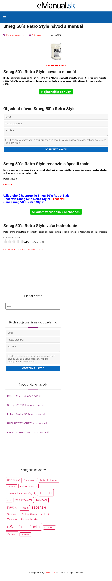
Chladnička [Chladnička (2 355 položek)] (13, 482)
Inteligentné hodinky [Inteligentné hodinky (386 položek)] (28, 488)
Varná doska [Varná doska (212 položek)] (49, 529)
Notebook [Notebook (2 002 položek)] (41, 502)
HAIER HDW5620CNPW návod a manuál (27, 425)
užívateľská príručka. (34, 250)
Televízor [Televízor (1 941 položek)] (12, 521)
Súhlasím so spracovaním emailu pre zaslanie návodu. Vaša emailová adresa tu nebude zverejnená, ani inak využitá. (55, 142)
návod (13, 250)
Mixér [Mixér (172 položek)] (9, 502)
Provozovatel (49, 574)
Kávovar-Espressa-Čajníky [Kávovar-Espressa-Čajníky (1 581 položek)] (22, 495)
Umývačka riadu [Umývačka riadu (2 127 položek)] (30, 521)
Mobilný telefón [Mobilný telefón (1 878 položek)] (24, 502)
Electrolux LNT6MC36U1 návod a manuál (28, 434)
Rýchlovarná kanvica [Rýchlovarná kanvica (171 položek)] (29, 516)
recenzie (21, 250)
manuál (6, 250)
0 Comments (38, 35)
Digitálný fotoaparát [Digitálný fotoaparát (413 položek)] (49, 482)
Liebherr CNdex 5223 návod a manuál (26, 416)
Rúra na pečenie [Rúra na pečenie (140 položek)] (12, 516)
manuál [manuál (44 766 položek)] (46, 495)
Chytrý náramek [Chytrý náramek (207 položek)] (30, 482)
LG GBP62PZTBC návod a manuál (24, 398)
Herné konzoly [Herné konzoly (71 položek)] (11, 488)
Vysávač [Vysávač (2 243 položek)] (12, 536)
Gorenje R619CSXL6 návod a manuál (25, 407)
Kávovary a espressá (15, 35)
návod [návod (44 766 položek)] (12, 509)
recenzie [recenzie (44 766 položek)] (39, 509)
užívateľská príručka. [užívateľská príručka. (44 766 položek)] (24, 529)
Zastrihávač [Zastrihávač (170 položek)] (25, 536)
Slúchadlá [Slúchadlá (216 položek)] (45, 516)
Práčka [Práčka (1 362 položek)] (25, 509)
